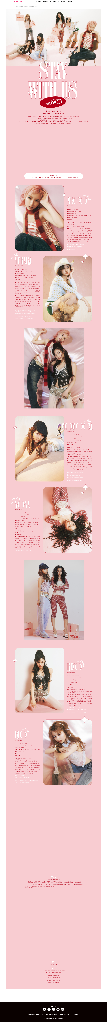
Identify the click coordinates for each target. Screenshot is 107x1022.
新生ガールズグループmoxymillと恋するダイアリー (31, 6)
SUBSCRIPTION (33, 1014)
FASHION (39, 1)
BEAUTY (45, 1)
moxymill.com (54, 964)
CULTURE (53, 1)
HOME (17, 6)
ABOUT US (44, 1014)
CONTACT (75, 1014)
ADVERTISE (53, 1014)
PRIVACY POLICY (64, 1014)
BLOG (63, 1)
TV (58, 1)
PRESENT (69, 1)
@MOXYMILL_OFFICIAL (30, 887)
